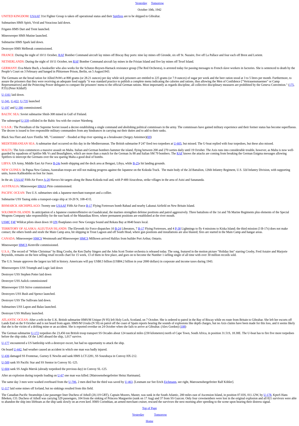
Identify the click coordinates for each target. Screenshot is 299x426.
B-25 (136, 163)
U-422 (15, 101)
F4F (13, 222)
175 (291, 84)
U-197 (5, 107)
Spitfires (118, 16)
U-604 (5, 369)
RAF (61, 55)
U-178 (267, 394)
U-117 (5, 388)
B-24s (56, 163)
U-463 (129, 381)
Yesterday (141, 3)
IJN (55, 222)
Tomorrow (157, 3)
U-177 (5, 343)
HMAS (42, 186)
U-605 (178, 143)
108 (183, 326)
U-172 (35, 333)
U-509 (5, 362)
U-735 (24, 101)
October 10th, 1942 (149, 9)
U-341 (5, 101)
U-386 (19, 107)
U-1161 (6, 94)
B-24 (118, 228)
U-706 (72, 381)
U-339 (25, 120)
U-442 (18, 349)
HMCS (37, 238)
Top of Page (149, 408)
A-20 (47, 179)
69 (149, 137)
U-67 (61, 375)
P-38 (178, 228)
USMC (6, 222)
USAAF (35, 16)
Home (149, 421)
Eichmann (170, 381)
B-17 (89, 205)
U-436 (5, 356)
